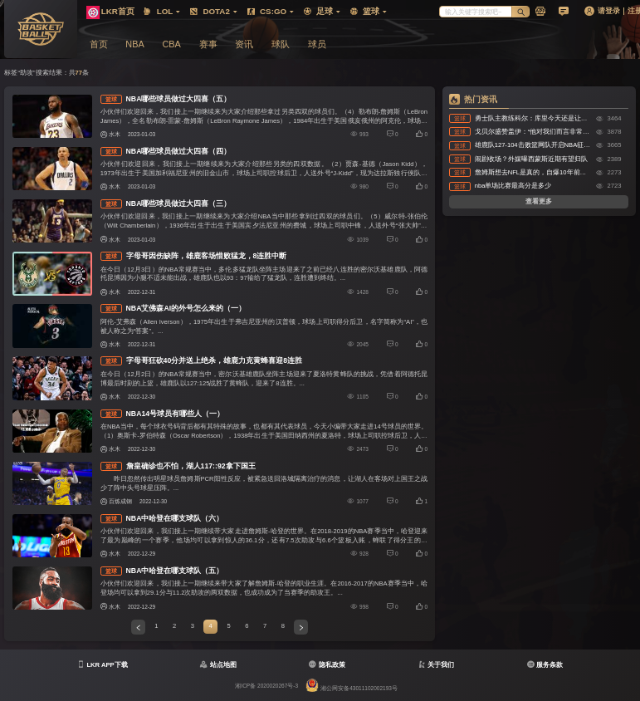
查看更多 (538, 201)
